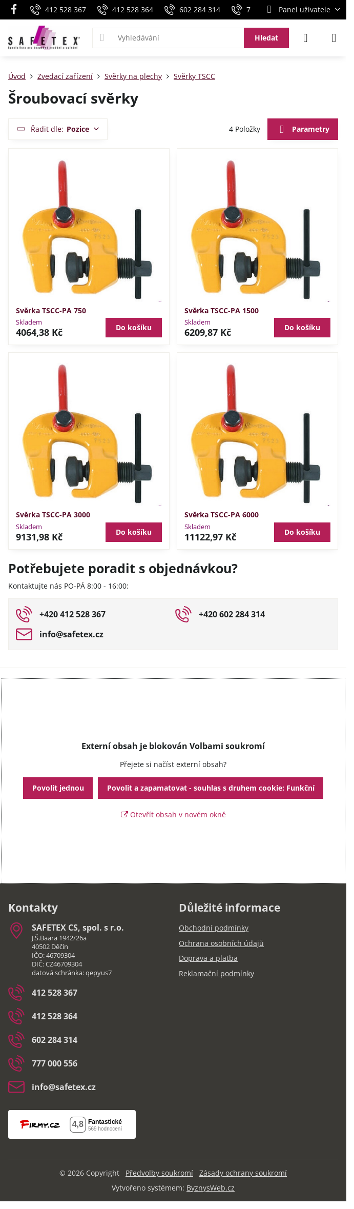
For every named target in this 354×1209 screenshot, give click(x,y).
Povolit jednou (58, 788)
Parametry (302, 129)
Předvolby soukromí (159, 1173)
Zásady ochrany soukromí (243, 1173)
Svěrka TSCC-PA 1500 (221, 310)
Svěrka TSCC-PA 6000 (221, 514)
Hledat (266, 38)
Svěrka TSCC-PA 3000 (53, 514)
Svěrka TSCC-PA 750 (51, 310)
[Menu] (334, 38)
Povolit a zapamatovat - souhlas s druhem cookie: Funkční (211, 788)
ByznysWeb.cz (210, 1188)
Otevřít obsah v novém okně (173, 814)
